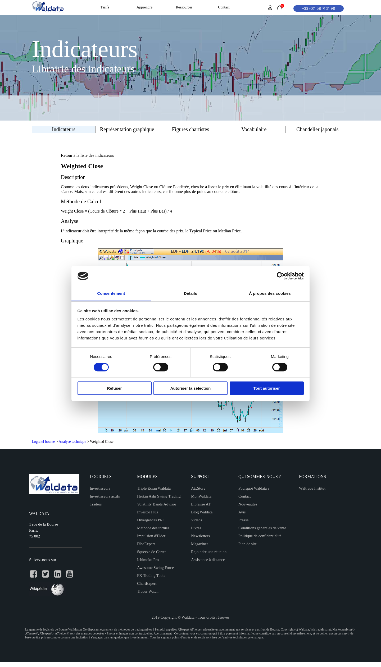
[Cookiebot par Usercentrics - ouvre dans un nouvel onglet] (280, 276)
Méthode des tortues (153, 528)
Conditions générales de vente (262, 528)
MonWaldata (201, 496)
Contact (244, 496)
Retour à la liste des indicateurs (87, 155)
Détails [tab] (190, 293)
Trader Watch (147, 591)
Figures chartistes (190, 129)
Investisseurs (100, 488)
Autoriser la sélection (190, 388)
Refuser (114, 388)
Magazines (199, 544)
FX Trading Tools (151, 575)
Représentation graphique (127, 129)
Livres (196, 528)
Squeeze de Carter (151, 552)
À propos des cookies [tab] (270, 293)
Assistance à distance (208, 560)
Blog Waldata (201, 512)
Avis (242, 512)
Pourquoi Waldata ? (254, 488)
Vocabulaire (253, 129)
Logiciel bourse (43, 442)
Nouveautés (247, 504)
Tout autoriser (266, 388)
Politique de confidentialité (259, 536)
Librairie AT (201, 504)
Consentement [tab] (111, 293)
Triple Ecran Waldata (154, 488)
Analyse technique (72, 442)
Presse (243, 520)
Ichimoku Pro (148, 560)
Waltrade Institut (312, 488)
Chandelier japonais (317, 129)
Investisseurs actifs (105, 496)
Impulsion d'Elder (151, 536)
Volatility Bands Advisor (156, 504)
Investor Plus (147, 512)
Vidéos (196, 520)
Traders (96, 504)
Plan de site (247, 544)
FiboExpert (146, 544)
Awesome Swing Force (155, 567)
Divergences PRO (151, 520)
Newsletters (200, 536)
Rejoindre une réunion (208, 552)
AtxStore (198, 488)
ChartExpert (146, 583)
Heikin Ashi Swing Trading (159, 496)
